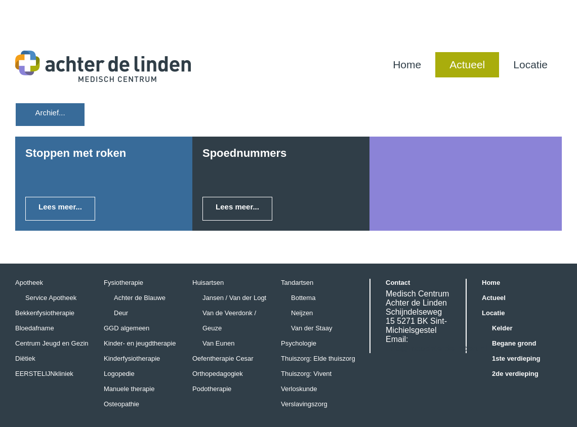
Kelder (502, 328)
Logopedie (119, 373)
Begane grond (514, 343)
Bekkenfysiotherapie (44, 313)
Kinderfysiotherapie (132, 358)
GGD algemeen (126, 328)
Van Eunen (218, 343)
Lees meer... (60, 206)
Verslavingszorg (304, 404)
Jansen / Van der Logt (234, 298)
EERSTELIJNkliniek (44, 373)
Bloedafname (34, 328)
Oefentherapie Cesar (223, 358)
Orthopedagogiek (217, 373)
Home (407, 64)
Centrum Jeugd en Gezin (52, 343)
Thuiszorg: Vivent (306, 373)
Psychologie (298, 343)
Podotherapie (211, 389)
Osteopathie (121, 404)
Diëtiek (25, 358)
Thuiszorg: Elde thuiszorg (318, 358)
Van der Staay (311, 328)
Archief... (50, 112)
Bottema (303, 298)
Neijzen (302, 313)
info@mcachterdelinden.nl (436, 348)
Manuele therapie (129, 389)
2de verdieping (515, 373)
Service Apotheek (50, 298)
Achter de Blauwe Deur (140, 305)
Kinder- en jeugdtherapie (140, 343)
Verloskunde (299, 389)
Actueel (467, 64)
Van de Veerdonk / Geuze (229, 320)
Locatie (530, 64)
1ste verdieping (516, 358)
